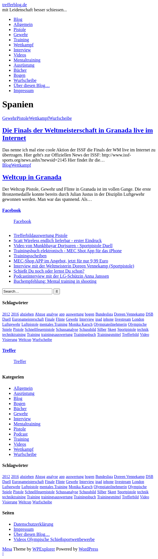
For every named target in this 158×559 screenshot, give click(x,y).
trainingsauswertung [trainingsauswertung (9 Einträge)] (57, 334)
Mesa (7, 549)
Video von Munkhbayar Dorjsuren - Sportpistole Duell (63, 245)
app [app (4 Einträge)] (62, 314)
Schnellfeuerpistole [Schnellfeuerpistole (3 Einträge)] (40, 329)
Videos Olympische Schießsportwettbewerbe (54, 539)
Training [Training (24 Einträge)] (33, 334)
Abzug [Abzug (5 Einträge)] (40, 314)
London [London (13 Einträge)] (138, 319)
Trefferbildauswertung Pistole (41, 235)
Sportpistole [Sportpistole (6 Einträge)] (126, 329)
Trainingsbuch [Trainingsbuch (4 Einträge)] (85, 334)
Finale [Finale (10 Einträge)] (50, 319)
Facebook (11, 210)
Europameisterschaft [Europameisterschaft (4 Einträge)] (28, 319)
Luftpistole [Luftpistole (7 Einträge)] (29, 324)
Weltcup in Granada (31, 177)
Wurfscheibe (25, 80)
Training (21, 39)
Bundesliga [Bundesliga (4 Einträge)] (104, 314)
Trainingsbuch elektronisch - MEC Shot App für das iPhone (68, 250)
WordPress (88, 549)
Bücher (20, 70)
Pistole (20, 29)
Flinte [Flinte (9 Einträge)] (60, 319)
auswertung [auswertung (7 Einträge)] (75, 314)
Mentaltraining (27, 60)
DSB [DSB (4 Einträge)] (149, 314)
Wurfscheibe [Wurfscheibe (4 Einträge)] (42, 340)
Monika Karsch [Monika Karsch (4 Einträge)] (81, 324)
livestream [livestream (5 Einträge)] (123, 319)
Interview (22, 49)
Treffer (9, 350)
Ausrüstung (24, 65)
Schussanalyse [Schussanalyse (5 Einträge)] (67, 329)
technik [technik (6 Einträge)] (142, 329)
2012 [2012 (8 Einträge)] (6, 314)
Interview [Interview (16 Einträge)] (86, 319)
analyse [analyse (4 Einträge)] (52, 314)
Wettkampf (24, 44)
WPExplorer (44, 549)
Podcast (21, 434)
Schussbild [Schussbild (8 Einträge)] (87, 329)
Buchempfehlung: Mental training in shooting (55, 281)
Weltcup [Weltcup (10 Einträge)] (24, 340)
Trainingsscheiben (30, 255)
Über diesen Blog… (32, 85)
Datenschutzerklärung (33, 524)
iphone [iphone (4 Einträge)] (108, 319)
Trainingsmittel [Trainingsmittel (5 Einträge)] (109, 334)
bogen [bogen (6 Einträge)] (89, 314)
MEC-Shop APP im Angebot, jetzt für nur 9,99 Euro (61, 260)
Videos (20, 55)
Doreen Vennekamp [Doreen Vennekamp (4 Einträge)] (129, 314)
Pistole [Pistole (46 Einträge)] (18, 329)
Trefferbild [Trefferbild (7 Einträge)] (130, 334)
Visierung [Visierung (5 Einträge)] (9, 340)
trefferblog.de (14, 4)
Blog (18, 19)
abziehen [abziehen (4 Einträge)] (27, 314)
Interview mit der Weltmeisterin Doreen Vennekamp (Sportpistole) (74, 266)
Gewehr (21, 34)
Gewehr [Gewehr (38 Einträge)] (72, 319)
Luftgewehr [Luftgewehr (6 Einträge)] (11, 324)
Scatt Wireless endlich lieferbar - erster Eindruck (58, 240)
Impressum (24, 90)
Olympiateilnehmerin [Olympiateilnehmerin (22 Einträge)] (110, 324)
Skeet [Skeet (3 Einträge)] (112, 329)
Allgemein (23, 24)
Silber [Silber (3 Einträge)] (102, 329)
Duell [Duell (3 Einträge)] (6, 319)
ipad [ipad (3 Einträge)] (98, 319)
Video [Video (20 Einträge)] (144, 334)
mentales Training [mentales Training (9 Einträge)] (54, 324)
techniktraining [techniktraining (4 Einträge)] (14, 334)
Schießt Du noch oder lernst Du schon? (49, 271)
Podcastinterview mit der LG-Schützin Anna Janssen (61, 276)
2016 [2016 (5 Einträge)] (15, 314)
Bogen (19, 75)
